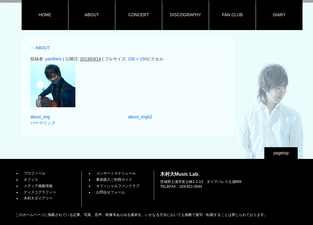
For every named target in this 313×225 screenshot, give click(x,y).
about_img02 (140, 116)
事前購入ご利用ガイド (114, 180)
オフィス (31, 180)
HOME (45, 14)
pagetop (281, 153)
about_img (40, 116)
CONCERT (138, 14)
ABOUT (91, 14)
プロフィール (34, 173)
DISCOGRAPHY (185, 14)
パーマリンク (43, 122)
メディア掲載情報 (38, 186)
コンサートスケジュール (116, 173)
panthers (53, 58)
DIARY (279, 14)
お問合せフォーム (110, 192)
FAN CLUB (232, 14)
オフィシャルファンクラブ (117, 186)
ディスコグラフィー (40, 192)
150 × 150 (137, 58)
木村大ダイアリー (38, 198)
